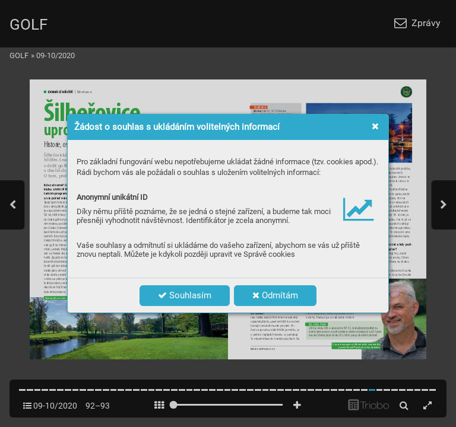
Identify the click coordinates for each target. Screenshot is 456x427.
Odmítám (275, 295)
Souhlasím (184, 295)
